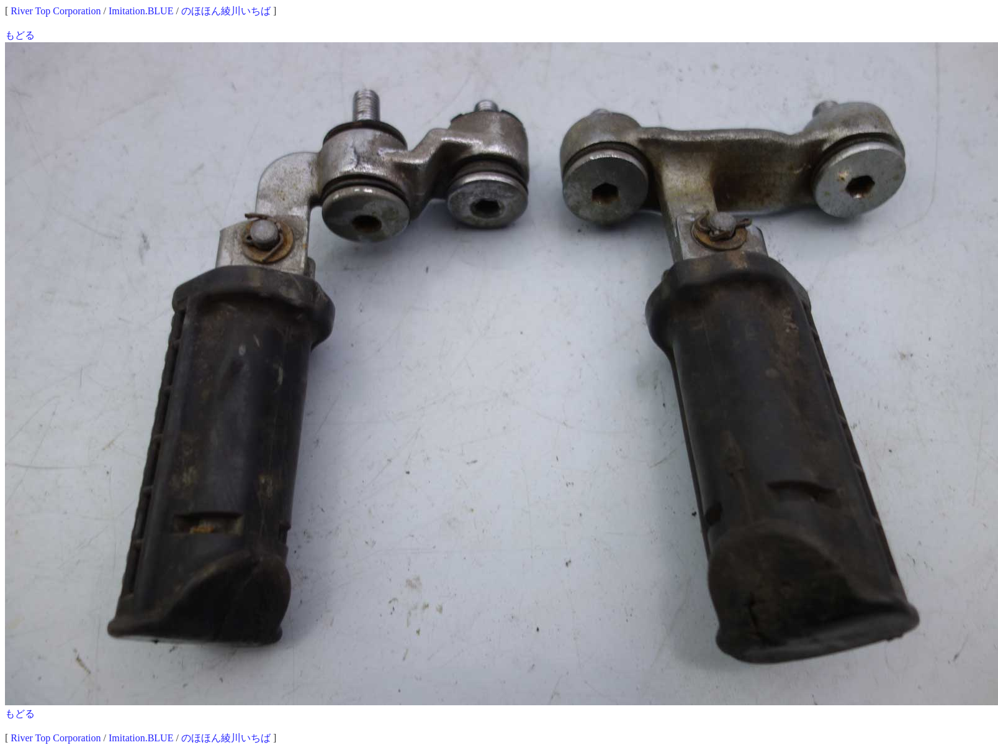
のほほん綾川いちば (226, 11)
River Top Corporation (56, 11)
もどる (20, 35)
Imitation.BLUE (141, 11)
